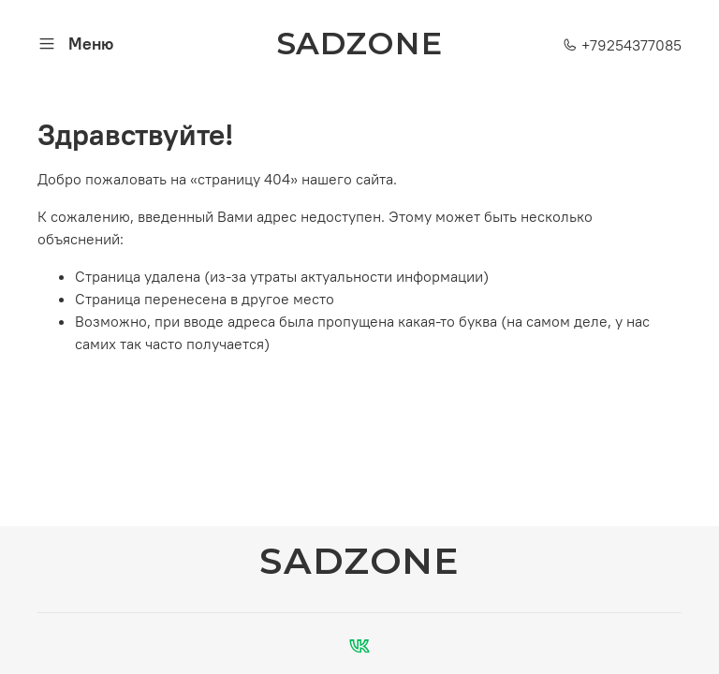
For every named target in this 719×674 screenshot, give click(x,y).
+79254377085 (622, 45)
